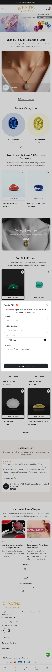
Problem (8, 345)
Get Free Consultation (26, 366)
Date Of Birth (10, 336)
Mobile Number (11, 326)
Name (8, 316)
